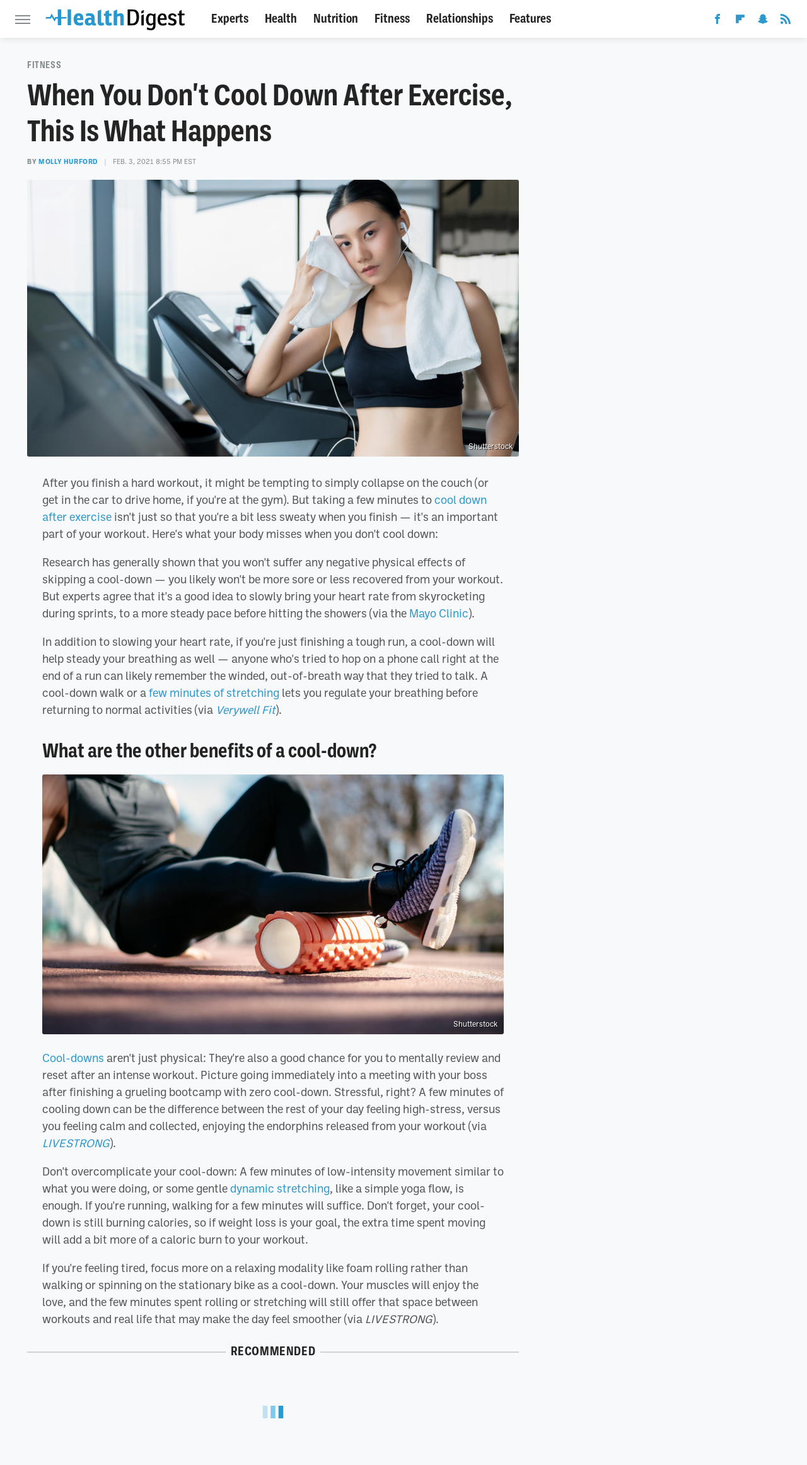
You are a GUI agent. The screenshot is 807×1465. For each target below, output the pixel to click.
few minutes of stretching (214, 692)
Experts (229, 18)
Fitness (392, 18)
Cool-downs (73, 1058)
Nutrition (335, 18)
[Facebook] (717, 21)
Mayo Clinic (438, 613)
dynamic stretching (280, 1188)
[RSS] (785, 21)
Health (281, 18)
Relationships (459, 18)
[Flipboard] (740, 21)
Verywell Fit (246, 709)
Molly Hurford (68, 161)
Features (530, 18)
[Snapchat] (763, 21)
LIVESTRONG (76, 1143)
